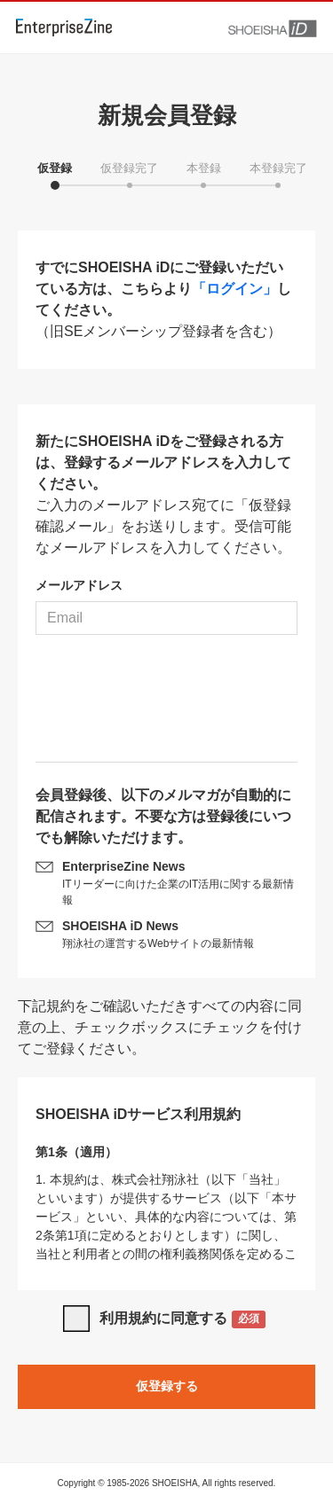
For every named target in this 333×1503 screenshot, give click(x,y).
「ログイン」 (234, 288)
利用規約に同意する (182, 1320)
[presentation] (167, 705)
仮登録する (167, 1386)
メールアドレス (79, 585)
